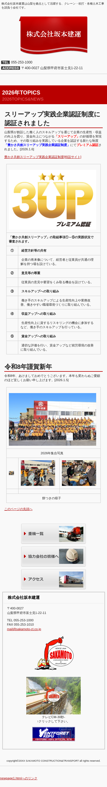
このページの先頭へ (18, 509)
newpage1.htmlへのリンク (18, 778)
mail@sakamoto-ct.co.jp (24, 629)
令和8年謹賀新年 (28, 366)
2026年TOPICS (21, 93)
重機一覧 (53, 534)
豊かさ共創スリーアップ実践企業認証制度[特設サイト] (42, 157)
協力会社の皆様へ (53, 557)
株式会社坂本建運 (53, 35)
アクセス (53, 579)
